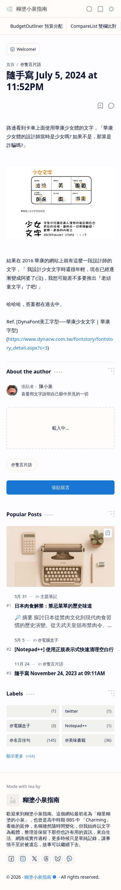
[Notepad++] (88, 726)
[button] (10, 9)
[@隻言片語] (21, 465)
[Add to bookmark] (108, 533)
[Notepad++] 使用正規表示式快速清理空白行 (64, 649)
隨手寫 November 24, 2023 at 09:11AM (60, 673)
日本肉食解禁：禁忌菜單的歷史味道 (53, 605)
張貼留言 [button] (61, 487)
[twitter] (88, 711)
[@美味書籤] (88, 740)
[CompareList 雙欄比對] (94, 26)
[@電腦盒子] (48, 640)
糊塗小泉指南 (31, 8)
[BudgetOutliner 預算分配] (36, 26)
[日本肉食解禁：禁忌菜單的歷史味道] (60, 556)
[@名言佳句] (32, 740)
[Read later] (100, 105)
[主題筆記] (48, 596)
